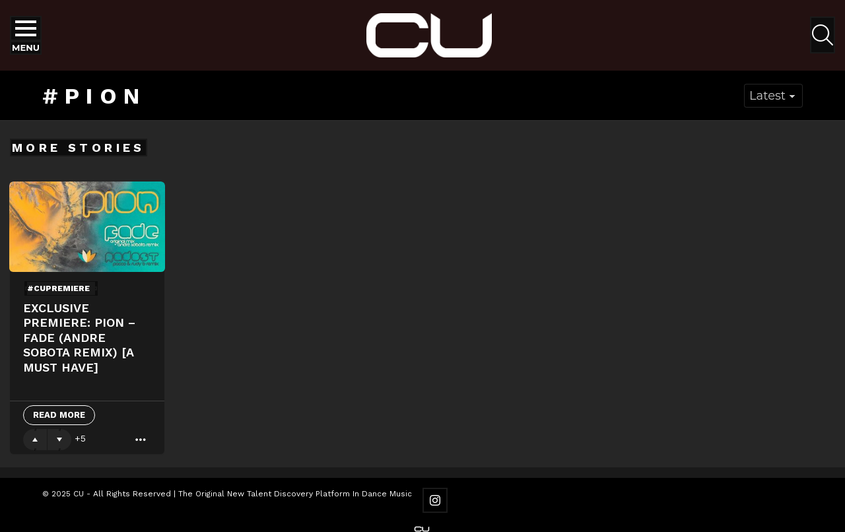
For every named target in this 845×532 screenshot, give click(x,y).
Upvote (35, 439)
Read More (59, 415)
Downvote (59, 439)
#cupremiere (58, 288)
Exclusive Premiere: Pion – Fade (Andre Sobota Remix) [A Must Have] (79, 337)
